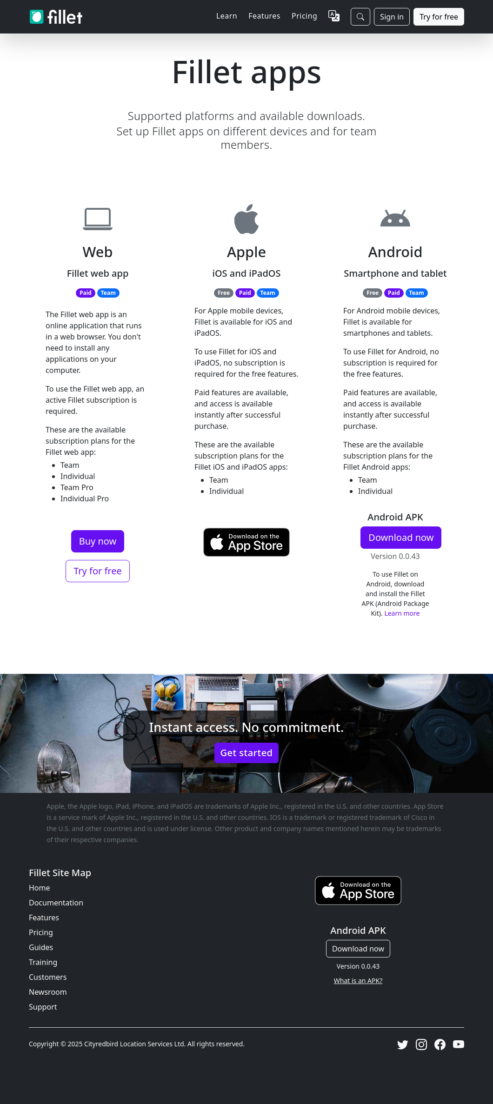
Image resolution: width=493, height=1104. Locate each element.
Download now (400, 537)
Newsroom (48, 992)
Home (39, 888)
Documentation (56, 903)
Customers (48, 977)
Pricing (304, 16)
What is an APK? (358, 980)
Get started (246, 752)
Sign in (392, 17)
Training (43, 962)
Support (43, 1007)
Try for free (439, 17)
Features (44, 917)
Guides (41, 947)
